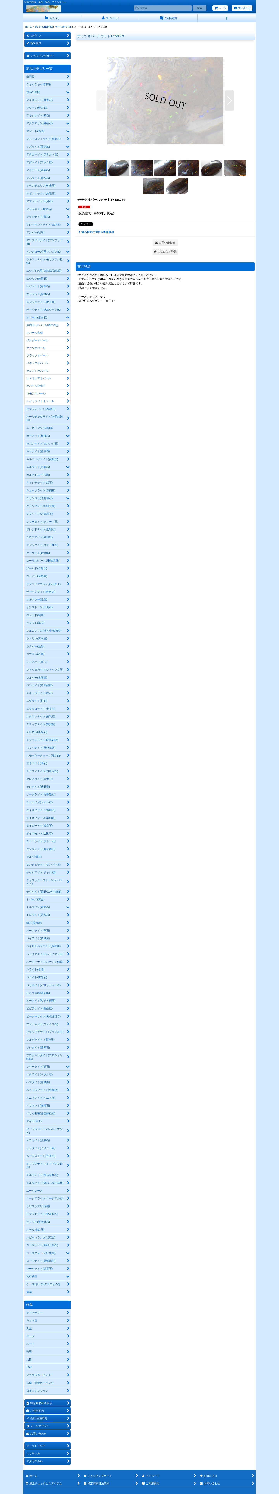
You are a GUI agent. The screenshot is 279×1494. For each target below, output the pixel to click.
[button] (227, 18)
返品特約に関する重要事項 (96, 232)
